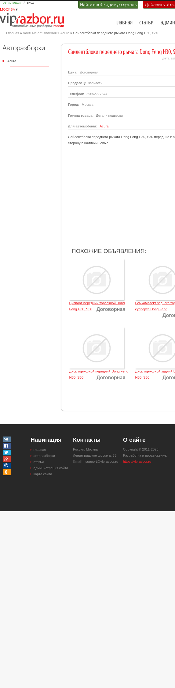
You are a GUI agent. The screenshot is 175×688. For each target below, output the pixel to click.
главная (124, 22)
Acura (64, 33)
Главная (12, 33)
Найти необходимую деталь (108, 4)
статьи (146, 22)
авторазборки (44, 456)
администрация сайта (51, 468)
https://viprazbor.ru (137, 461)
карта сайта (43, 474)
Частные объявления (40, 33)
